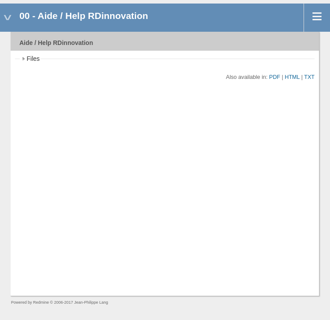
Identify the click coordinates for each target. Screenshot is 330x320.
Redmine (41, 302)
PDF (274, 77)
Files (33, 58)
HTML (292, 77)
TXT (309, 77)
